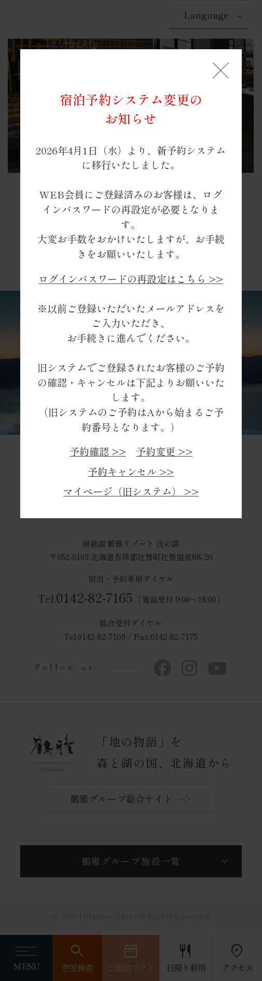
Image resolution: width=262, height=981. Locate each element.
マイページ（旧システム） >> (131, 491)
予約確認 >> (98, 451)
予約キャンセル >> (131, 471)
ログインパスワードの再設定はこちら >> (130, 279)
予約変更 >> (164, 451)
